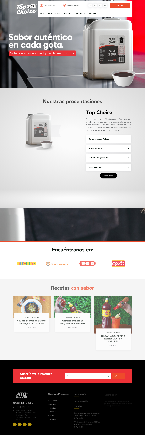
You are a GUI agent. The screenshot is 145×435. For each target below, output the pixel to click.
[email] (88, 376)
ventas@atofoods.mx (51, 5)
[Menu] (128, 11)
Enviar (119, 376)
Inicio (42, 13)
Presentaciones (54, 13)
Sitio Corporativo (120, 6)
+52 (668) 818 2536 (72, 5)
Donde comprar (79, 13)
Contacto (92, 13)
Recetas (67, 13)
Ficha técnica (108, 176)
